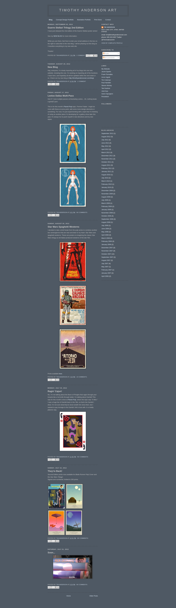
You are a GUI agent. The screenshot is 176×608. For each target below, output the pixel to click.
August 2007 (105, 260)
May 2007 (104, 267)
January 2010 (106, 187)
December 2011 (107, 156)
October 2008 (106, 216)
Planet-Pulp (68, 106)
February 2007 (106, 270)
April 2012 (105, 149)
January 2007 (106, 273)
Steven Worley (106, 85)
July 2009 (104, 200)
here (60, 374)
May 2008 (104, 232)
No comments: (82, 212)
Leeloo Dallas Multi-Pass (61, 96)
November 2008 (107, 213)
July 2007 (104, 263)
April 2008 (105, 235)
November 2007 (107, 251)
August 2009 (105, 197)
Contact (108, 20)
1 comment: (81, 55)
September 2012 (107, 133)
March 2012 (105, 152)
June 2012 (105, 143)
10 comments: (82, 377)
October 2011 (106, 162)
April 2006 (105, 276)
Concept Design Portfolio (65, 20)
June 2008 (105, 229)
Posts (106, 53)
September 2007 (107, 257)
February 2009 (106, 206)
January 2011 (106, 171)
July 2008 (104, 225)
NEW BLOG (58, 36)
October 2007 (106, 254)
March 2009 (105, 203)
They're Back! (55, 471)
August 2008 (105, 222)
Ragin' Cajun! (55, 391)
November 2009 (107, 194)
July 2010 (104, 178)
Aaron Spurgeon (107, 94)
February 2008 (106, 241)
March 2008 (105, 238)
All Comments (109, 58)
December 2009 (107, 190)
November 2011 (107, 159)
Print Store (98, 20)
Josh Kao (104, 91)
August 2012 (105, 137)
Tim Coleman (106, 80)
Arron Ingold (105, 77)
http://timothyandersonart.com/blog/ (81, 78)
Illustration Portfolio (84, 20)
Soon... (51, 552)
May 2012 (104, 146)
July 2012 (104, 140)
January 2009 (106, 209)
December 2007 (107, 248)
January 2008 (106, 244)
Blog (50, 20)
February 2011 (106, 168)
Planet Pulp (72, 400)
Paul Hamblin (106, 83)
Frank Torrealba (107, 74)
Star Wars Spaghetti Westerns (63, 227)
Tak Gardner (105, 88)
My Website (105, 69)
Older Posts (93, 596)
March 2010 (105, 181)
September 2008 (107, 219)
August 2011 (105, 165)
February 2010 (106, 184)
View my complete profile (112, 43)
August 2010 (105, 175)
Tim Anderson (109, 27)
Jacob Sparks (106, 71)
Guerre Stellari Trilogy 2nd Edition (66, 27)
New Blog (53, 67)
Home (68, 596)
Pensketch (105, 96)
